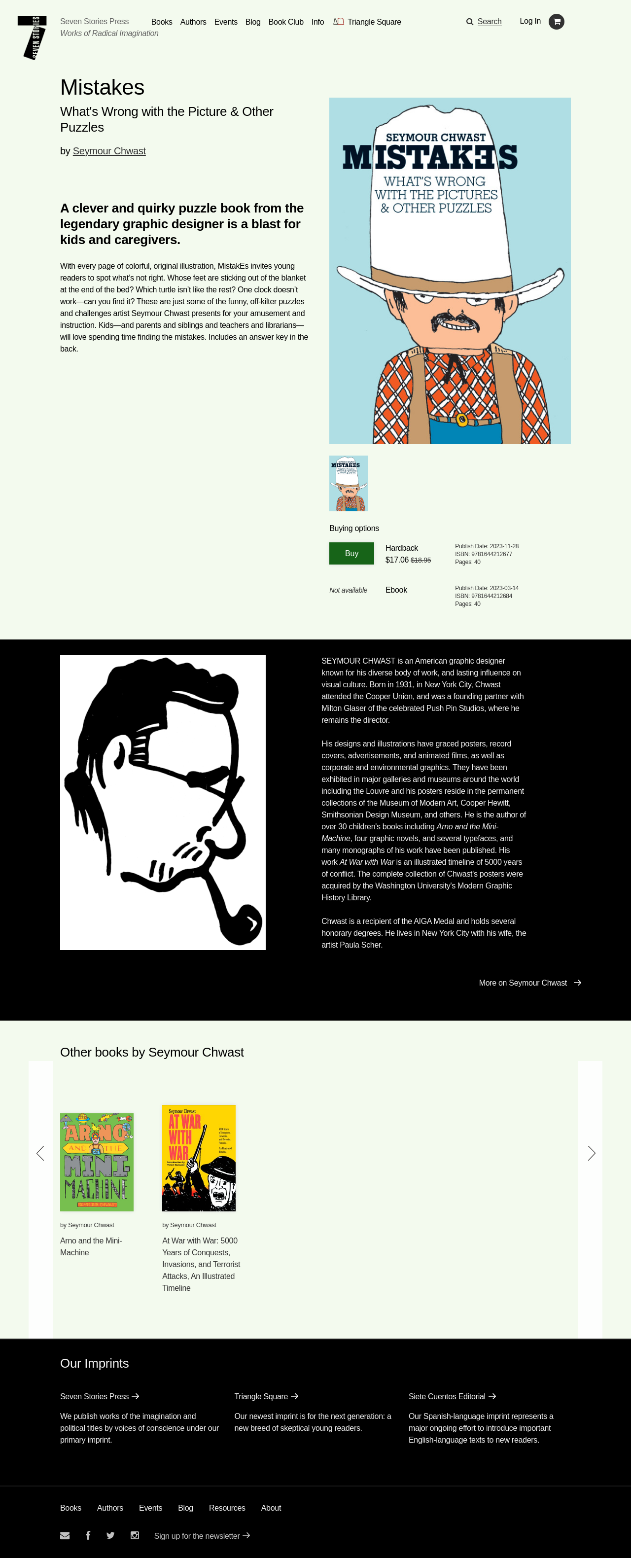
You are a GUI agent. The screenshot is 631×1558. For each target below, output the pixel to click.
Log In (530, 21)
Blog (185, 1508)
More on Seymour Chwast (523, 983)
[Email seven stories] (65, 1535)
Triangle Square (261, 1396)
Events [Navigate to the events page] (226, 22)
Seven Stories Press (94, 21)
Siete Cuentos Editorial (447, 1396)
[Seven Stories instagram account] (135, 1535)
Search (490, 21)
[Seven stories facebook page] (88, 1535)
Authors (110, 1508)
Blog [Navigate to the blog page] (253, 22)
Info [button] (318, 22)
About (271, 1508)
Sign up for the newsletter (197, 1536)
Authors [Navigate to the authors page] (193, 22)
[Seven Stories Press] (32, 38)
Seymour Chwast (109, 150)
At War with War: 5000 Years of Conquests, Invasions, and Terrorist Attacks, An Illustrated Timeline (201, 1264)
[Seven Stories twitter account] (110, 1535)
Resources (227, 1508)
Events (150, 1508)
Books (70, 1508)
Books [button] (162, 22)
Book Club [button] (286, 22)
